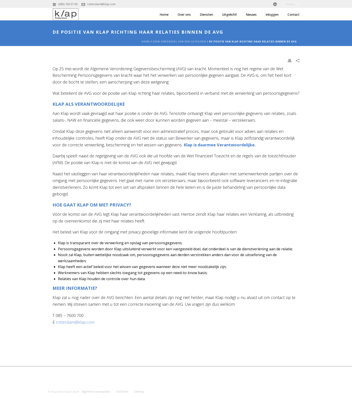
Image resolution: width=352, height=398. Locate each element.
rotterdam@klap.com (101, 4)
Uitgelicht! (229, 14)
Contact (293, 14)
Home (164, 14)
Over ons (184, 14)
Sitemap (139, 392)
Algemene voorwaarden (96, 392)
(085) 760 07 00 (67, 4)
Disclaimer (122, 392)
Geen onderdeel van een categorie (179, 41)
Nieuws (251, 14)
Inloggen (272, 14)
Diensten (206, 14)
